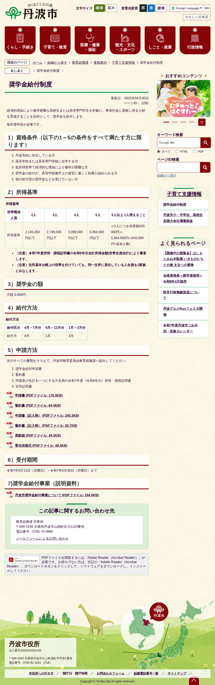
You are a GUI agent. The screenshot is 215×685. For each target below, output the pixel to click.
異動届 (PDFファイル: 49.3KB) (38, 435)
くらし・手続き (20, 47)
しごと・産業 (160, 47)
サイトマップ (177, 673)
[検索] (179, 143)
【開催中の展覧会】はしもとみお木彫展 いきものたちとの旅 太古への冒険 (183, 259)
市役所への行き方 (41, 673)
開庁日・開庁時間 (75, 673)
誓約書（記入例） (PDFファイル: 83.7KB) (46, 425)
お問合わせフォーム (110, 673)
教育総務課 (80, 62)
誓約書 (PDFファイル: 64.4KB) (38, 405)
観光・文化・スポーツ (125, 47)
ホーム (37, 62)
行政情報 (195, 47)
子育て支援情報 (123, 62)
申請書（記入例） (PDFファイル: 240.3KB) (47, 415)
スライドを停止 (202, 122)
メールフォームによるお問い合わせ (42, 538)
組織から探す (57, 62)
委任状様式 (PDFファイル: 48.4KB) (41, 445)
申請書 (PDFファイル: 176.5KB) (39, 395)
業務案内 (100, 62)
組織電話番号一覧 (146, 673)
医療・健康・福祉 (90, 47)
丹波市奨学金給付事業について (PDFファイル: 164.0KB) (57, 495)
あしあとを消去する (63, 71)
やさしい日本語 (196, 17)
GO (207, 8)
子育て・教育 (55, 47)
